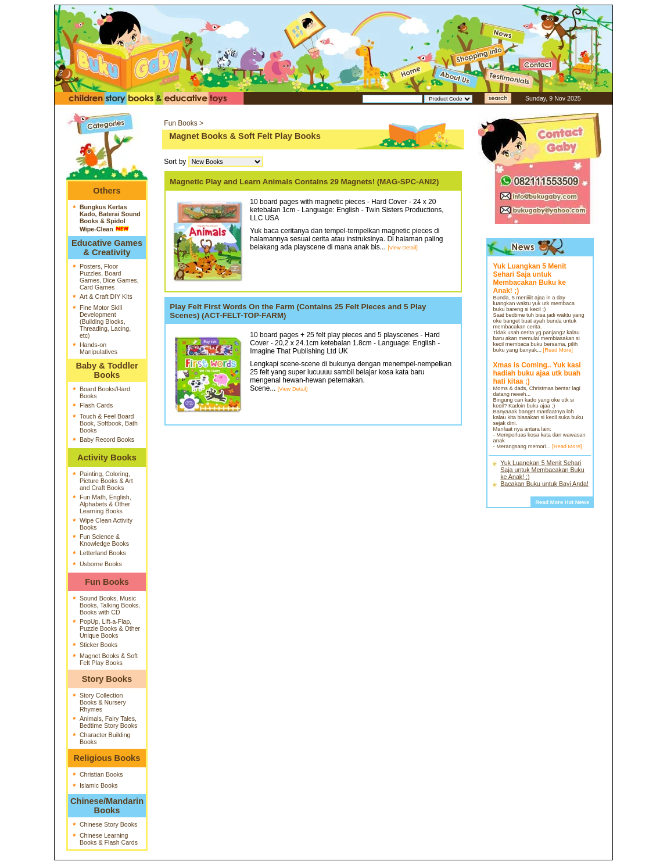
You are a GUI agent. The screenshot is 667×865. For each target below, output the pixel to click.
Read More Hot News (562, 502)
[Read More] (558, 350)
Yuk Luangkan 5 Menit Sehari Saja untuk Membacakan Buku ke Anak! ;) (542, 469)
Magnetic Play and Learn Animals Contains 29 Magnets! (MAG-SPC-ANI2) (304, 181)
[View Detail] (403, 248)
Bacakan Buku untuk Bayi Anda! (544, 483)
